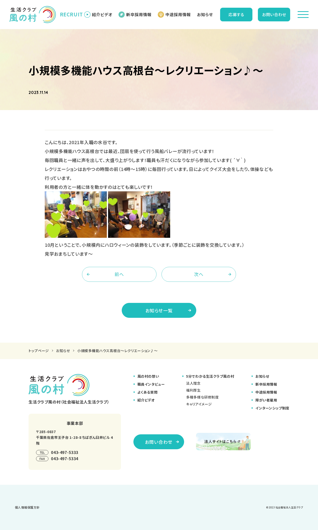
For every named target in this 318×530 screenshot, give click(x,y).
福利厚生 (193, 390)
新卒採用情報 (135, 14)
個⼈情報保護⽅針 (27, 507)
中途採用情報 (174, 14)
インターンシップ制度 (272, 408)
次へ (198, 274)
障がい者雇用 (266, 400)
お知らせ (205, 14)
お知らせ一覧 (168, 310)
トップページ (39, 350)
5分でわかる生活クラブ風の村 (210, 376)
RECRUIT (42, 14)
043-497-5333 (64, 452)
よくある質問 (147, 392)
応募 (236, 14)
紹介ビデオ (98, 14)
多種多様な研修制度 (202, 397)
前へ (119, 274)
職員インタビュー (151, 384)
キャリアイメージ (199, 404)
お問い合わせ (274, 14)
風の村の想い (148, 376)
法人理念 (193, 383)
